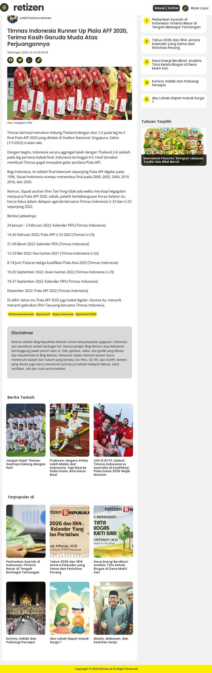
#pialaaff (43, 314)
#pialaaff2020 (86, 314)
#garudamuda (62, 314)
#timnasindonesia (21, 314)
